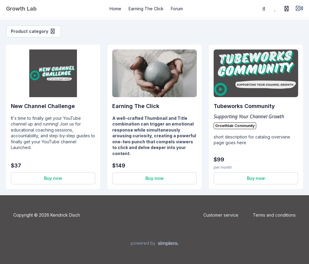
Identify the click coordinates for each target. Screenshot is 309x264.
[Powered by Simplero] (155, 243)
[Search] (264, 8)
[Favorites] (275, 8)
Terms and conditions (274, 215)
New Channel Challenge (43, 106)
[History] (286, 8)
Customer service (220, 215)
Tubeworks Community (244, 106)
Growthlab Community (235, 125)
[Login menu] (299, 9)
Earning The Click (135, 106)
